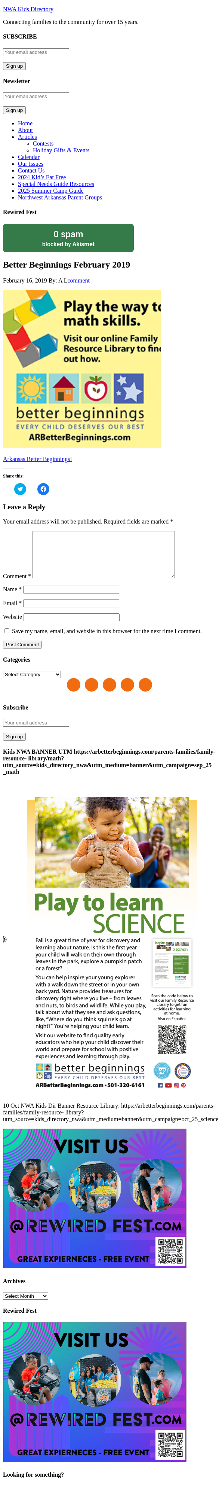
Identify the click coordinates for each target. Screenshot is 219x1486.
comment (78, 280)
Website (12, 626)
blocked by (68, 238)
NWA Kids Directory (28, 9)
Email (12, 612)
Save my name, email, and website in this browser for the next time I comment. (107, 640)
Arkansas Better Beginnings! (37, 459)
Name (12, 598)
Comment (17, 585)
